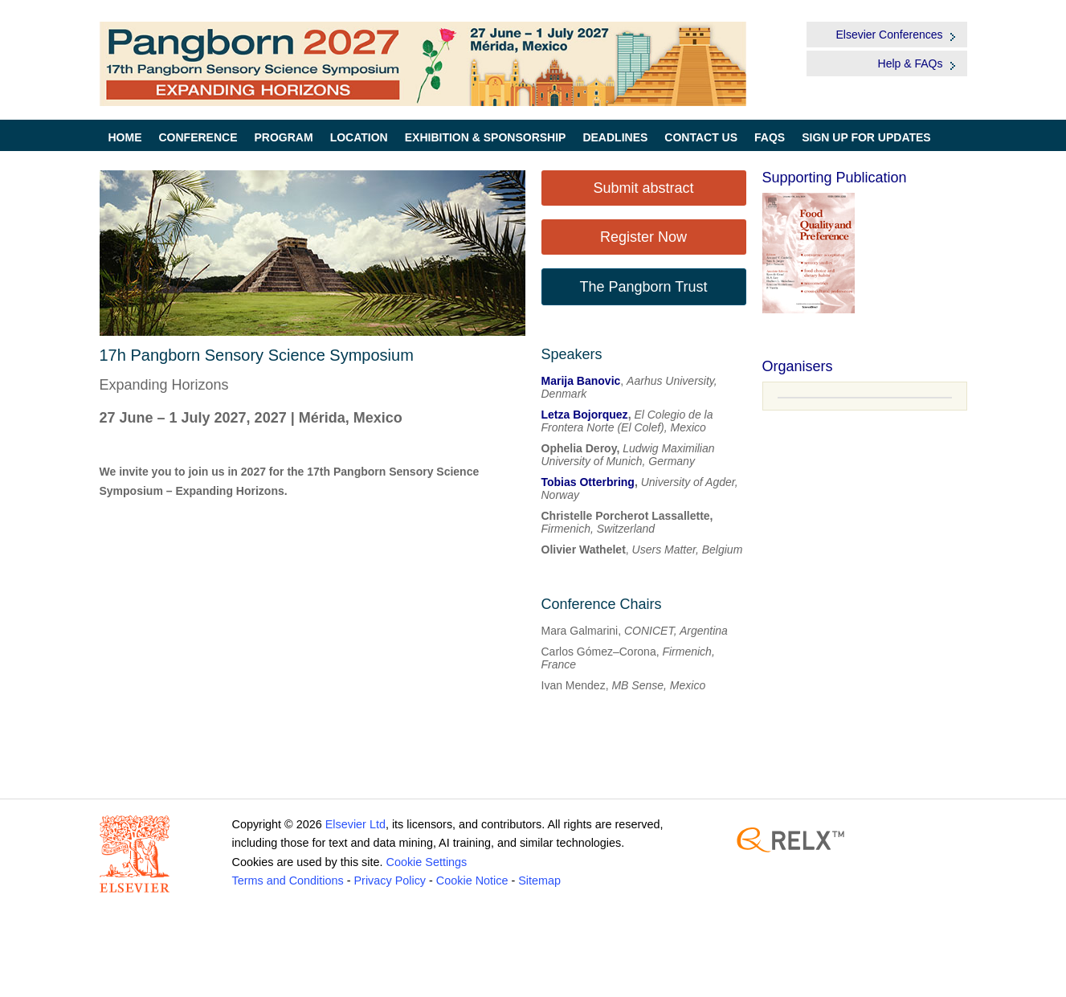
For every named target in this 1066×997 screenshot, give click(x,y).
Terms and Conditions (288, 880)
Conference (198, 137)
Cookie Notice (472, 880)
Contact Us (700, 137)
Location (359, 137)
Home (125, 137)
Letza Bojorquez (584, 414)
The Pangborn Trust (643, 287)
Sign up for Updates (866, 137)
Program (284, 137)
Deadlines (614, 137)
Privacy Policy (389, 880)
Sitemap (539, 880)
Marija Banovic (581, 380)
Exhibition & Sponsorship (485, 137)
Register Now (643, 237)
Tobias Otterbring (588, 482)
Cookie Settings (426, 862)
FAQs (769, 137)
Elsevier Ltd (355, 824)
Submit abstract (643, 188)
